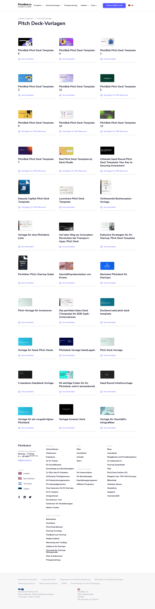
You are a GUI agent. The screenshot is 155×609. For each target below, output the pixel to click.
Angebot (111, 492)
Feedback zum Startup (56, 535)
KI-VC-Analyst (52, 492)
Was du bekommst (54, 556)
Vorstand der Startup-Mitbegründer (56, 551)
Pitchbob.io (24, 445)
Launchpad (112, 453)
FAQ (109, 469)
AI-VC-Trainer (52, 461)
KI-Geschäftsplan (53, 465)
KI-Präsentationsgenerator (58, 480)
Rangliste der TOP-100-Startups (121, 476)
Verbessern (51, 453)
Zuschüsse (50, 523)
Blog (109, 449)
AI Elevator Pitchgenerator (58, 476)
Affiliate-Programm (85, 484)
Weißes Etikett (52, 539)
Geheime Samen (114, 484)
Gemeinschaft (113, 496)
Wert (79, 461)
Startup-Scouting (54, 531)
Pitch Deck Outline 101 (117, 472)
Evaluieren (50, 457)
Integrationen (52, 496)
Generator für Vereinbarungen (59, 504)
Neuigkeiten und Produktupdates (121, 457)
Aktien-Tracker (52, 507)
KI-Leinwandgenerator (56, 484)
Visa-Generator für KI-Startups (60, 488)
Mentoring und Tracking (56, 542)
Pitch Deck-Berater (54, 527)
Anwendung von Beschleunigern (60, 469)
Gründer (80, 457)
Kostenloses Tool (54, 500)
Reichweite (51, 519)
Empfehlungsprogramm (87, 480)
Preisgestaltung (70, 5)
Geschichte (81, 453)
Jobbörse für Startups (56, 546)
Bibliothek (111, 480)
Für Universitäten (84, 472)
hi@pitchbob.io (25, 460)
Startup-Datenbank (116, 465)
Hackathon (112, 488)
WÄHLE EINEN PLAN (114, 5)
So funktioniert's (114, 461)
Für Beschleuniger (84, 476)
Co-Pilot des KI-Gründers (57, 472)
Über (79, 449)
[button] (38, 5)
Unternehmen (52, 449)
